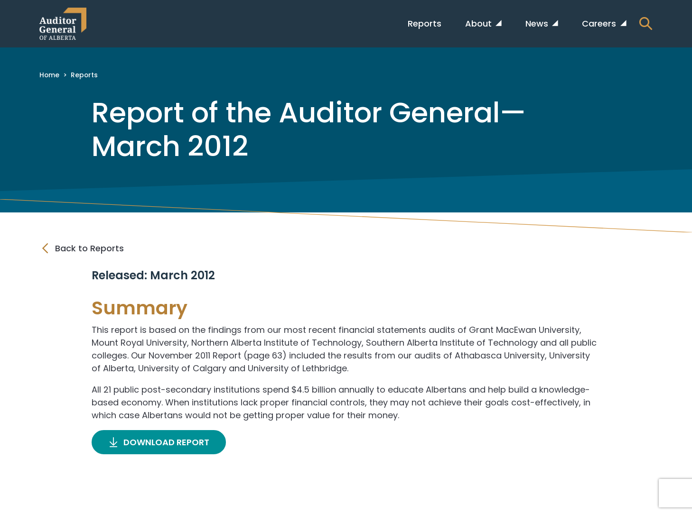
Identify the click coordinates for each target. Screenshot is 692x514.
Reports (424, 23)
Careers (600, 23)
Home (49, 75)
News (538, 23)
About (479, 23)
